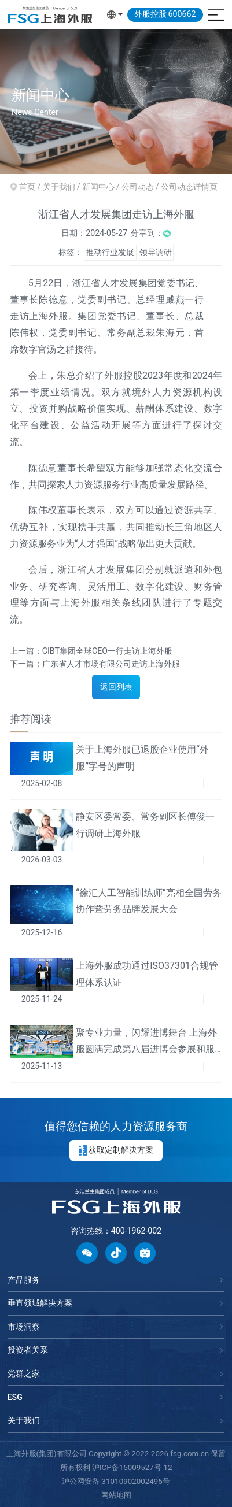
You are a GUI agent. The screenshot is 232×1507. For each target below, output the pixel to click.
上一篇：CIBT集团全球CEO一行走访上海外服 (91, 650)
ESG (15, 1397)
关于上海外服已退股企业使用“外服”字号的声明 (142, 758)
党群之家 (24, 1373)
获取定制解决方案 (116, 1150)
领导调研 (155, 252)
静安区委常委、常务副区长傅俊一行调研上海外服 (145, 825)
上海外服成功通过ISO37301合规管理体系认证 (147, 974)
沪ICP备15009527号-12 (132, 1467)
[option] (116, 101)
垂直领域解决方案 (40, 1303)
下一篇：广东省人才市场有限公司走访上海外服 (95, 663)
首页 (27, 186)
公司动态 (137, 186)
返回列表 (116, 686)
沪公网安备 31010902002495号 (116, 1481)
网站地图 (116, 1495)
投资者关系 (28, 1349)
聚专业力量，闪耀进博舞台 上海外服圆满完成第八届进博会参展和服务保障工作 (146, 1042)
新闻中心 (98, 186)
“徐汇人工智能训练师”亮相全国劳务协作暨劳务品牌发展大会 (148, 901)
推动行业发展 (110, 252)
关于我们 (24, 1420)
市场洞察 (24, 1326)
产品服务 (24, 1279)
